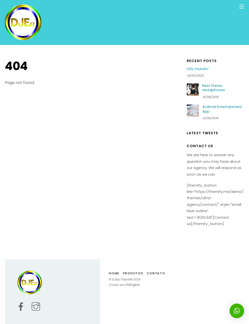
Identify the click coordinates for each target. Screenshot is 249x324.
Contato (156, 273)
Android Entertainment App (222, 109)
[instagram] (38, 310)
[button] (237, 311)
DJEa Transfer (122, 279)
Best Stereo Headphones (213, 87)
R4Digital (132, 285)
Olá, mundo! (197, 69)
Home (114, 273)
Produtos (133, 273)
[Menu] (241, 6)
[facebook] (23, 310)
